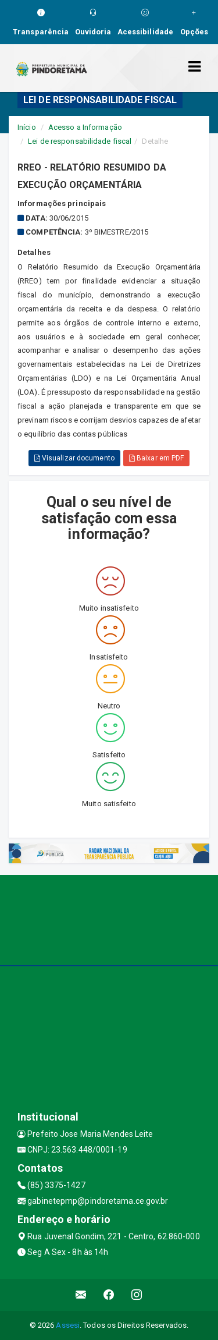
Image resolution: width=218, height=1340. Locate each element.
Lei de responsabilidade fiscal (79, 141)
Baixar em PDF (156, 458)
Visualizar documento (74, 458)
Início (26, 127)
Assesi (68, 1325)
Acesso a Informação (85, 127)
